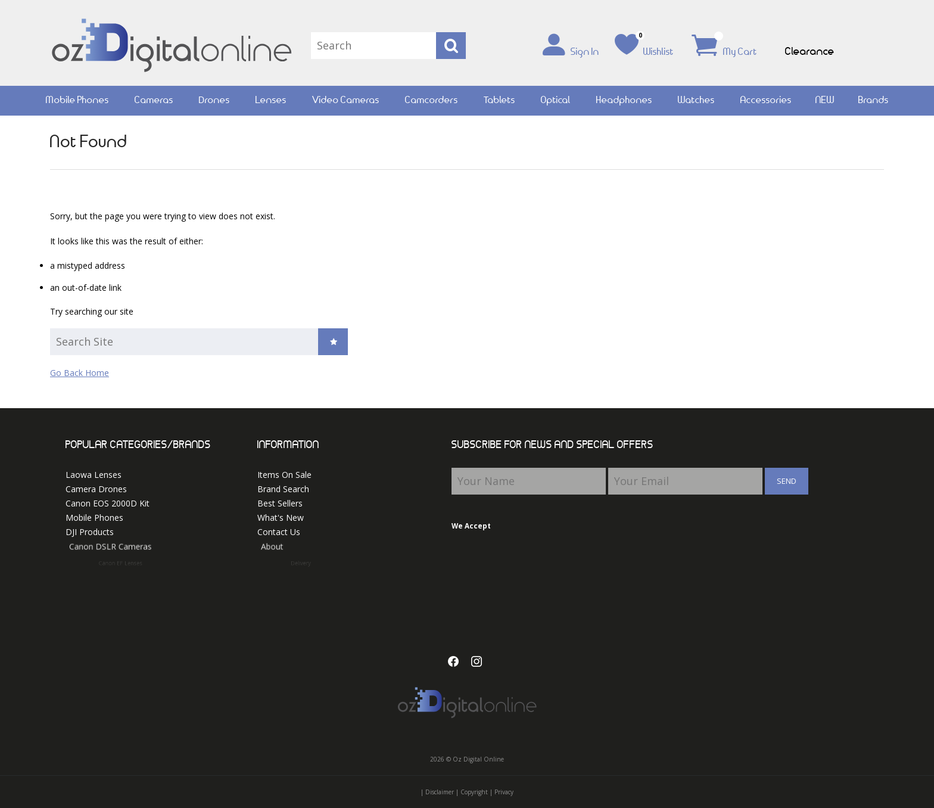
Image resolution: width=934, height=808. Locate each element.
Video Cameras (345, 100)
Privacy (503, 792)
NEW (825, 100)
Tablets (499, 100)
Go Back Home (79, 372)
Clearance (810, 52)
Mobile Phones (77, 100)
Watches (696, 100)
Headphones (624, 100)
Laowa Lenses (94, 474)
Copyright (474, 792)
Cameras (154, 100)
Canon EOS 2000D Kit (108, 503)
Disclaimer (439, 792)
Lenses (271, 100)
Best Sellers (280, 503)
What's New (280, 517)
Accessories (766, 100)
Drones (214, 100)
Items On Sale (284, 474)
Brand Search (283, 489)
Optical (556, 100)
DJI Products (98, 533)
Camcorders (431, 100)
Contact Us (288, 533)
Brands (873, 100)
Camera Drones (96, 489)
